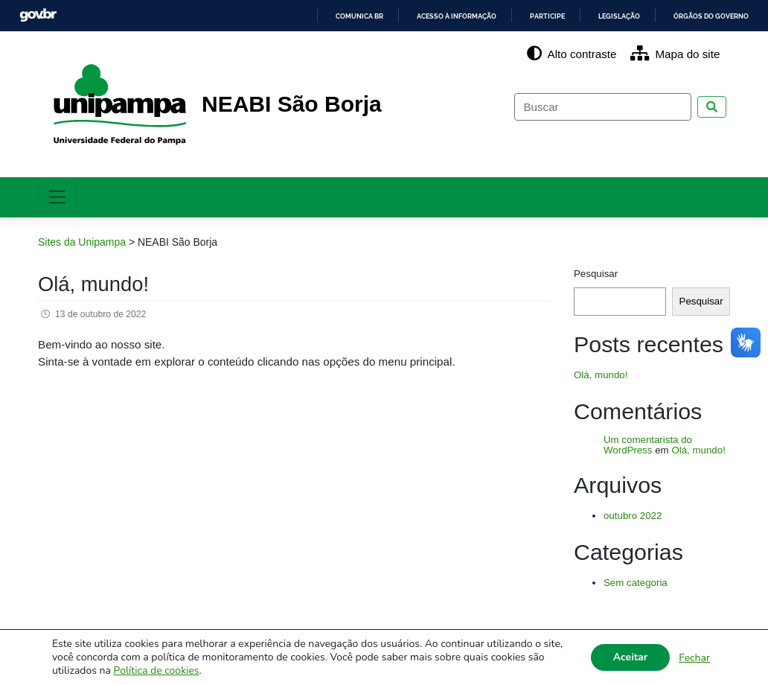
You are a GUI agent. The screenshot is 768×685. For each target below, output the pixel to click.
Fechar (694, 658)
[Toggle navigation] (57, 196)
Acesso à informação (419, 15)
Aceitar (630, 657)
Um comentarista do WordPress (648, 445)
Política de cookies (156, 670)
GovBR (38, 15)
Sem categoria (636, 582)
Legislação (601, 15)
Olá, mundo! (93, 284)
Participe (522, 15)
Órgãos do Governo (704, 15)
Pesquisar (596, 273)
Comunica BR (309, 15)
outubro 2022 (633, 515)
